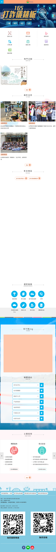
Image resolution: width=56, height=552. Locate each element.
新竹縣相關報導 (33, 178)
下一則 (54, 15)
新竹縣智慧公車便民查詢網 (40, 459)
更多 (27, 90)
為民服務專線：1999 (6, 493)
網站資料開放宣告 (42, 493)
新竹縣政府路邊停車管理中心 (41, 464)
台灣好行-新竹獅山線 (38, 462)
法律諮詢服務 (8, 457)
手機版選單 (2, 2)
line (28, 545)
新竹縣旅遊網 (36, 457)
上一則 (2, 15)
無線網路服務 (8, 459)
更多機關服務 (14, 469)
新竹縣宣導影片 (20, 178)
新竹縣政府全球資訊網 (30, 2)
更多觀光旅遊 (42, 469)
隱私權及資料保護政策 (30, 493)
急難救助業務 (8, 462)
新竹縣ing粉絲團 (18, 493)
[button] (28, 16)
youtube (32, 545)
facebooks (24, 545)
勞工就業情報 (8, 464)
